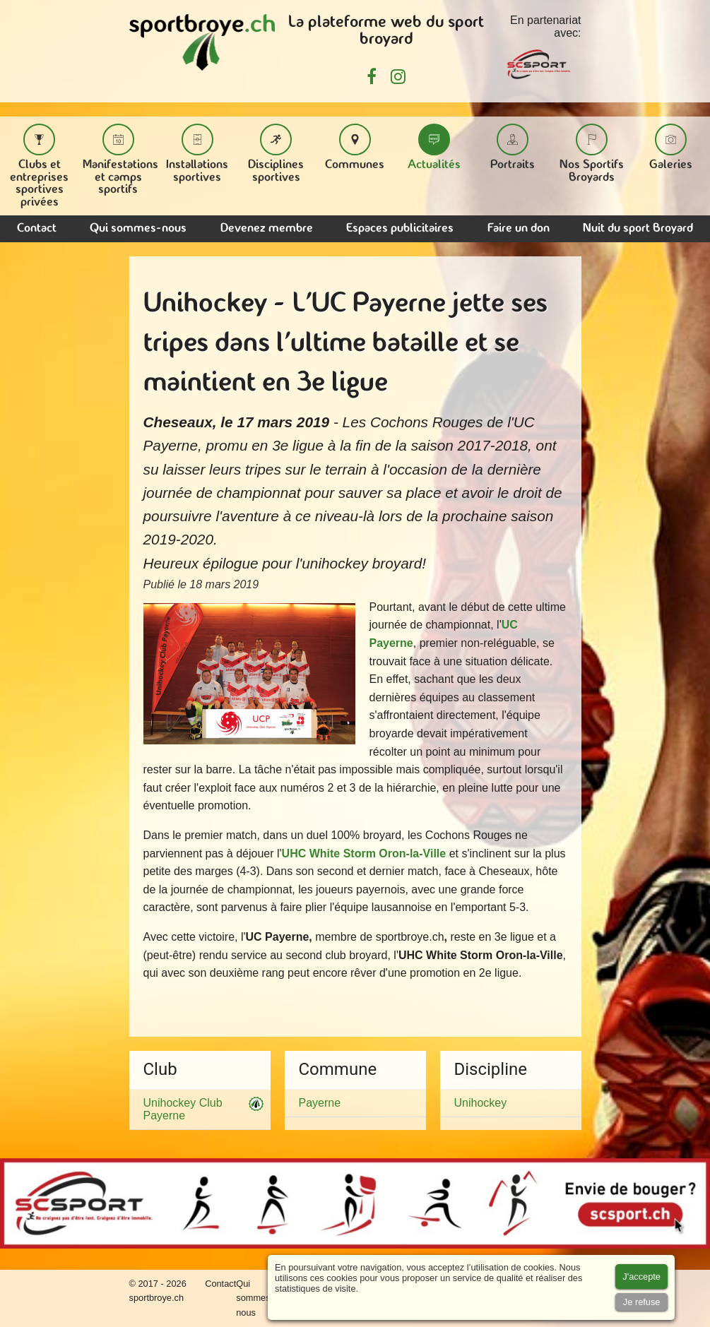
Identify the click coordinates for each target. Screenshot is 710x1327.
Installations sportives (197, 154)
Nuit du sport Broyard (638, 228)
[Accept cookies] (641, 1276)
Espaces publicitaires (400, 228)
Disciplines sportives (276, 154)
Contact (37, 228)
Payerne (320, 1103)
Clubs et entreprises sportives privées (39, 166)
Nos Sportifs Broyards (592, 154)
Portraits (512, 147)
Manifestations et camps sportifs (120, 160)
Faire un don (518, 228)
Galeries (670, 147)
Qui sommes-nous (138, 228)
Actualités (434, 147)
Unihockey (480, 1103)
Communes (354, 147)
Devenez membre (266, 228)
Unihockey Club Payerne (199, 1109)
